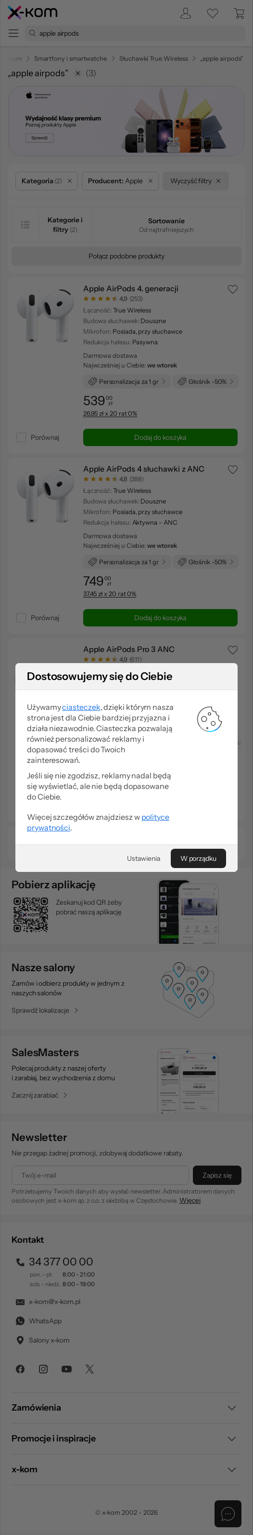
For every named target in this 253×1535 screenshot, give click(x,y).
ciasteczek (81, 1051)
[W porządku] (198, 1202)
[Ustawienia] (143, 1202)
